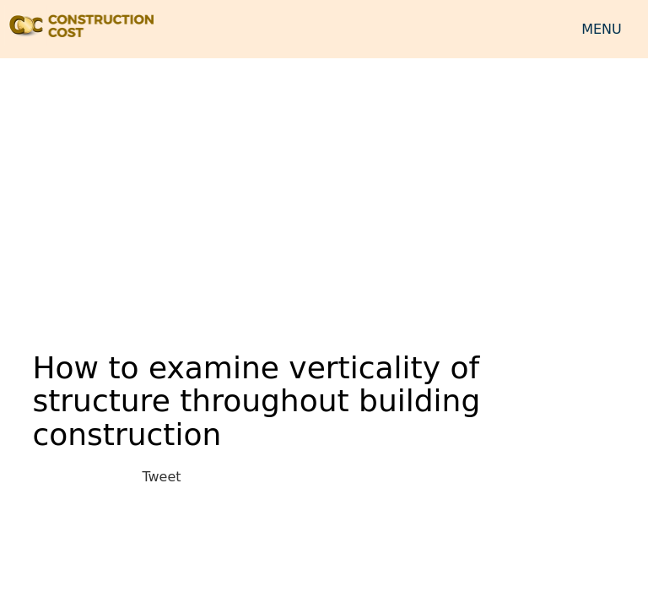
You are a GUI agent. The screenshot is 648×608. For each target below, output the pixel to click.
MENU (601, 29)
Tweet (161, 477)
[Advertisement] (324, 193)
